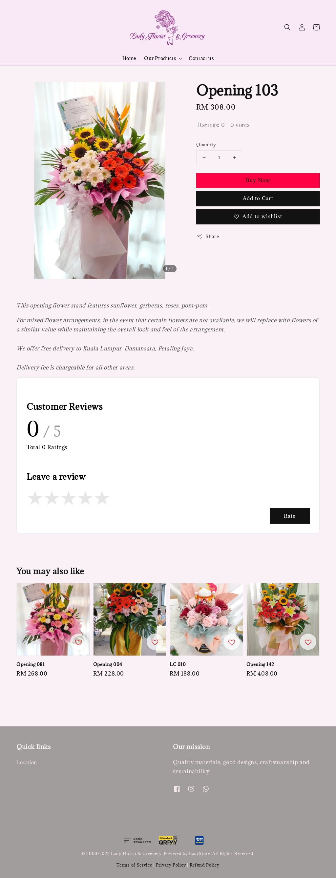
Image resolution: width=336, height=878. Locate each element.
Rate (290, 515)
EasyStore (199, 853)
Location (26, 762)
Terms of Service (134, 865)
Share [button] (207, 236)
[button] (287, 27)
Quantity (206, 145)
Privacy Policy (171, 865)
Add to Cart (258, 198)
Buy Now (258, 180)
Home (129, 58)
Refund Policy (205, 865)
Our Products (160, 58)
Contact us (201, 58)
